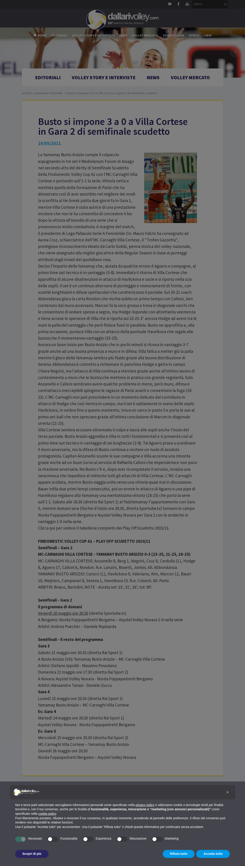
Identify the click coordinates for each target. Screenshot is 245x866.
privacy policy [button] (145, 805)
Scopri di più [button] (31, 853)
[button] (227, 792)
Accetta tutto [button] (213, 853)
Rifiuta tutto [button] (179, 853)
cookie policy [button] (47, 813)
